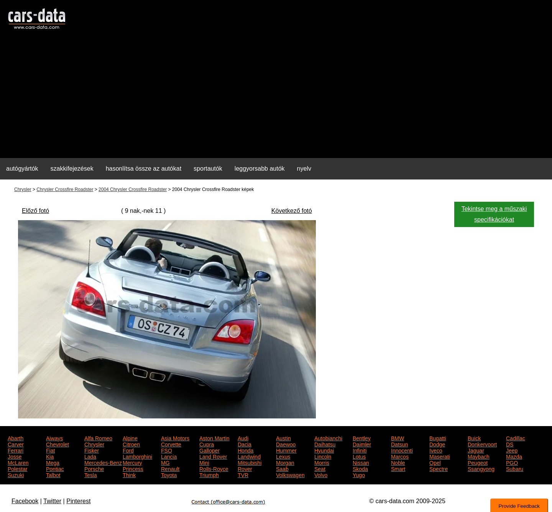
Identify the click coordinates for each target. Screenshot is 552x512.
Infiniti (360, 450)
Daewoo (286, 443)
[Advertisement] (276, 98)
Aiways (54, 437)
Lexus (283, 456)
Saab (282, 468)
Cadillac (515, 437)
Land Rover (213, 456)
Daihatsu (324, 443)
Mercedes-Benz (103, 462)
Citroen (131, 443)
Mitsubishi (249, 462)
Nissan (361, 462)
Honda (245, 450)
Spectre (438, 468)
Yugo (359, 474)
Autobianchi (328, 437)
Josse (15, 456)
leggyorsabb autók (260, 168)
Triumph (209, 474)
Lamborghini (137, 456)
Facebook (25, 501)
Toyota (169, 474)
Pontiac (55, 468)
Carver (16, 443)
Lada (90, 456)
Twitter (52, 501)
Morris (321, 462)
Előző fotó (35, 210)
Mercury (132, 462)
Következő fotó (291, 210)
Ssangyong (481, 468)
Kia (50, 456)
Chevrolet (57, 443)
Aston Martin (214, 437)
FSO (166, 450)
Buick (474, 437)
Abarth (15, 437)
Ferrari (15, 450)
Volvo (320, 474)
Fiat (50, 450)
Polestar (17, 468)
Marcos (400, 456)
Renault (170, 468)
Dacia (244, 443)
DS (509, 443)
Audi (243, 437)
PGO (512, 462)
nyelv (304, 168)
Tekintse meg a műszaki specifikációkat (494, 214)
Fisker (91, 450)
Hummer (286, 450)
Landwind (249, 456)
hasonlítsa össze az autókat (143, 168)
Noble (398, 462)
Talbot (53, 474)
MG (165, 462)
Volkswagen (290, 474)
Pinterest (78, 501)
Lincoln (322, 456)
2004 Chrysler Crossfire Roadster (133, 189)
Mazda (514, 456)
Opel (435, 462)
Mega (52, 462)
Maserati (439, 456)
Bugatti (437, 437)
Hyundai (324, 450)
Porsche (94, 468)
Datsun (399, 443)
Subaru (514, 468)
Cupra (206, 443)
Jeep (512, 450)
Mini (204, 462)
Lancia (169, 456)
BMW (397, 437)
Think (129, 474)
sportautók (208, 168)
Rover (245, 468)
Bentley (362, 437)
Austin (283, 437)
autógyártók (22, 168)
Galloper (209, 450)
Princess (133, 468)
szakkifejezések (72, 168)
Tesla (90, 474)
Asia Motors (175, 437)
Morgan (285, 462)
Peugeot (478, 462)
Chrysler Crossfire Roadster (64, 189)
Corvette (171, 443)
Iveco (435, 450)
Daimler (362, 443)
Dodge (437, 443)
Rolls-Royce (213, 468)
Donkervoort (482, 443)
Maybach (479, 456)
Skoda (360, 468)
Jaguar (476, 450)
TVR (243, 474)
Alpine (130, 437)
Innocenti (402, 450)
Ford (128, 450)
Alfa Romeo (98, 437)
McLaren (18, 462)
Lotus (359, 456)
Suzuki (16, 474)
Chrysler (22, 189)
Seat (319, 468)
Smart (398, 468)
